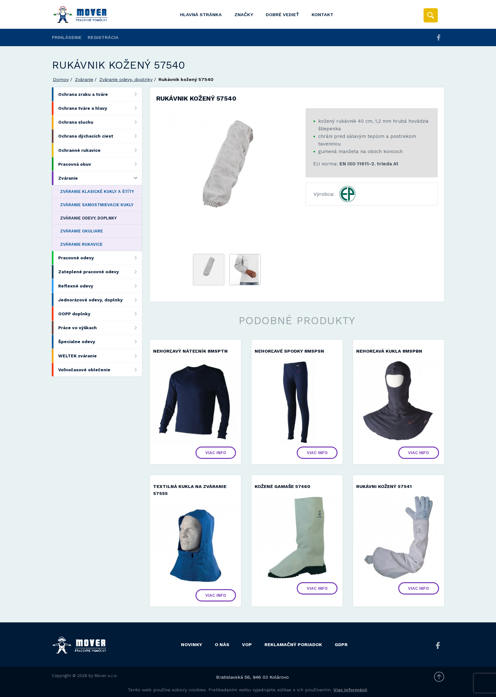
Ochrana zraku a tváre (100, 94)
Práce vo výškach (100, 328)
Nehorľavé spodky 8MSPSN (289, 351)
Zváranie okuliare (81, 231)
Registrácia (103, 37)
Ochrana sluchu (100, 122)
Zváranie (84, 79)
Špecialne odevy (100, 341)
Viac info (215, 452)
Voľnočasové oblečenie (100, 369)
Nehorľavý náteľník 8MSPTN (190, 351)
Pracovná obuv (100, 164)
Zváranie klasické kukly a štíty (97, 191)
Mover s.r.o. (106, 675)
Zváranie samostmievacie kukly (96, 204)
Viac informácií (350, 689)
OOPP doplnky (100, 313)
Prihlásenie (67, 37)
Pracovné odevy (100, 258)
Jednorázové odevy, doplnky (100, 299)
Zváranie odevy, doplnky (125, 79)
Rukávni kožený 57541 (384, 486)
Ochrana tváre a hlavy (100, 108)
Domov (61, 79)
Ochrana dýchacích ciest (100, 136)
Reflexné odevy (100, 286)
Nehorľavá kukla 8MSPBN (389, 351)
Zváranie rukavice (81, 244)
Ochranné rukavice (100, 150)
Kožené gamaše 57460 (282, 486)
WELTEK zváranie (100, 355)
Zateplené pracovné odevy (100, 272)
